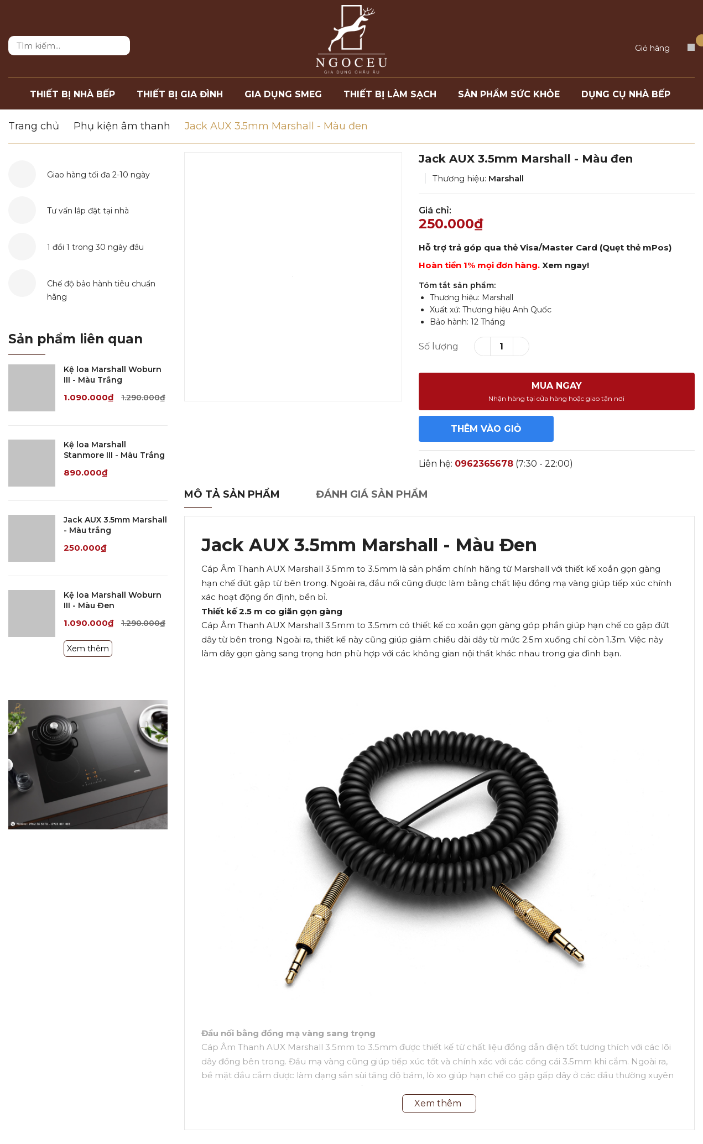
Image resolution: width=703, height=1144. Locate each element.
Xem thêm (88, 649)
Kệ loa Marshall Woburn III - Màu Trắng (113, 374)
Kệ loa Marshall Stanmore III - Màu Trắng (114, 450)
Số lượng (439, 346)
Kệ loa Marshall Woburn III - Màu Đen (113, 600)
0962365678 (484, 463)
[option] (293, 276)
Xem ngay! (565, 265)
